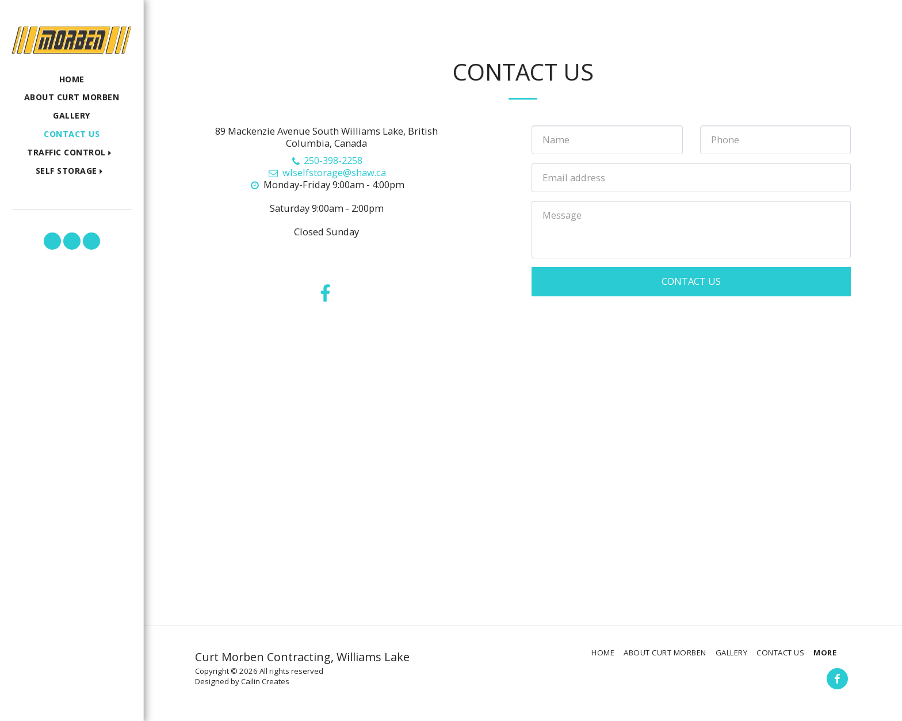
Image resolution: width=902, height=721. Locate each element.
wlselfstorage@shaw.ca (326, 172)
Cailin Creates (265, 681)
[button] (71, 153)
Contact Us (691, 281)
